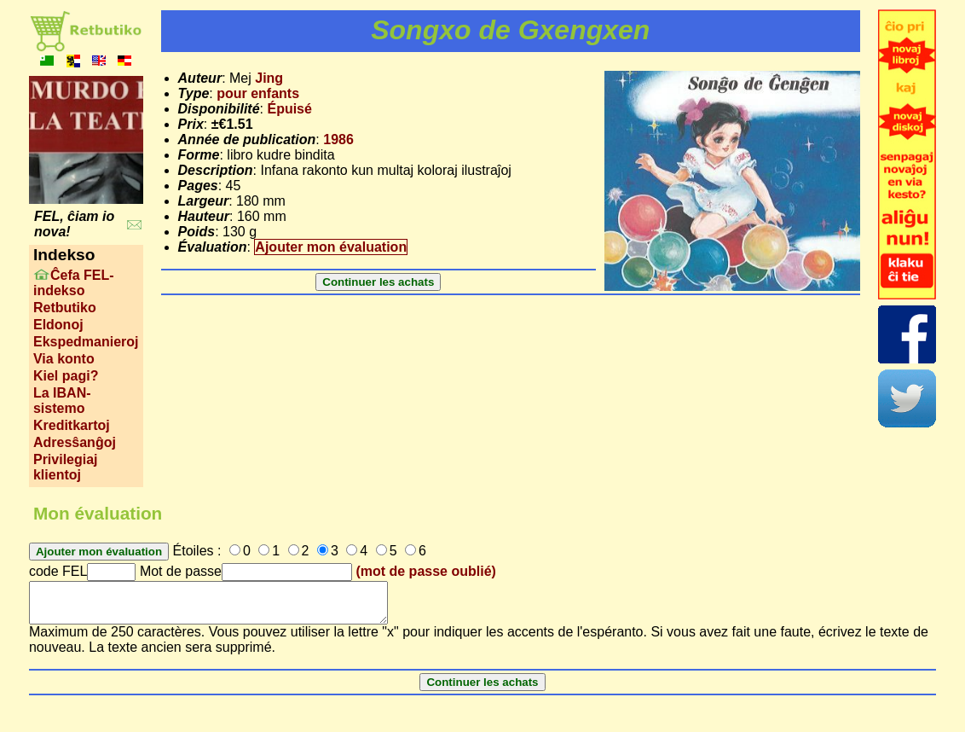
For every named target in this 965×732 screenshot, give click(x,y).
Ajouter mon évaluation (331, 247)
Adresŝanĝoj (74, 442)
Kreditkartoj (71, 425)
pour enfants (258, 93)
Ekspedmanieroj (86, 341)
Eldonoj (58, 324)
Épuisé (289, 109)
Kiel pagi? (65, 376)
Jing (269, 78)
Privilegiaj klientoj (65, 467)
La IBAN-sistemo (62, 400)
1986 (338, 139)
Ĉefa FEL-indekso (73, 283)
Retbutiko (64, 307)
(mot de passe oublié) (425, 571)
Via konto (64, 358)
